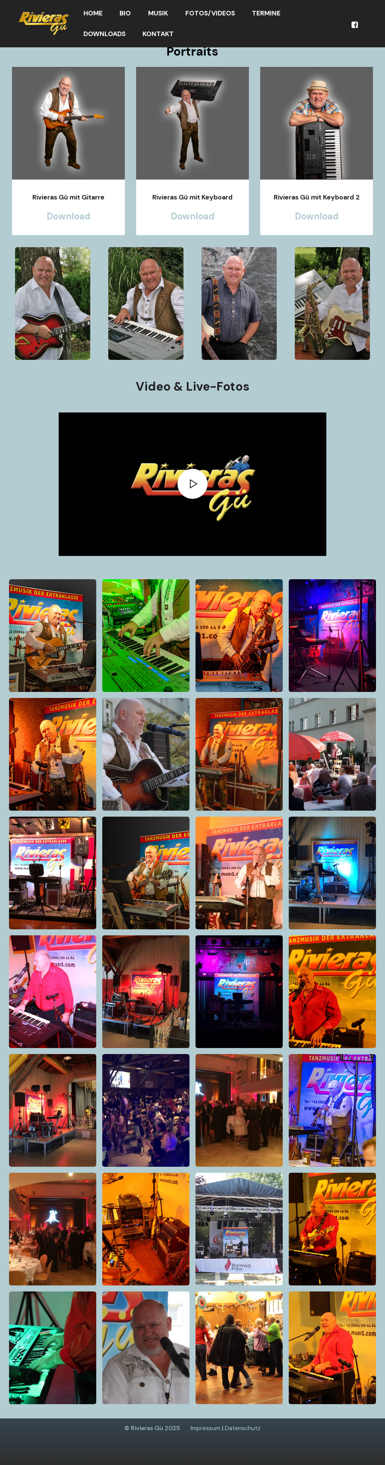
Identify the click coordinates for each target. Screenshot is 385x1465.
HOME (93, 13)
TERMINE (266, 13)
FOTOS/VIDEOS (210, 13)
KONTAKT (158, 34)
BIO (125, 13)
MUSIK (158, 13)
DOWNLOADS (104, 34)
